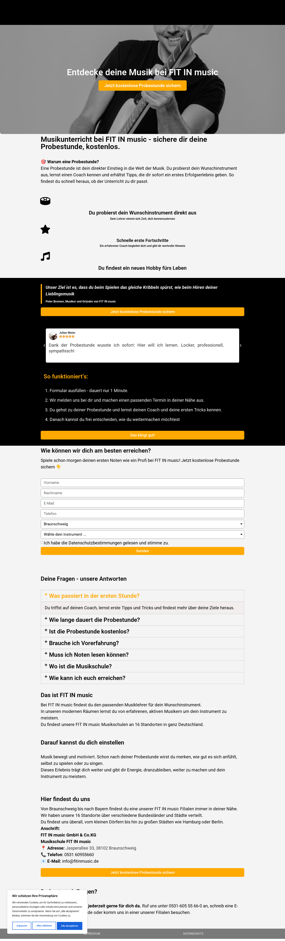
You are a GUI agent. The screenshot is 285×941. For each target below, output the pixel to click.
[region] (47, 912)
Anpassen (21, 925)
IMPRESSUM (91, 936)
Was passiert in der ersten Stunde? (94, 598)
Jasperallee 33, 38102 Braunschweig (101, 850)
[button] (44, 345)
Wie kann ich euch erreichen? (87, 680)
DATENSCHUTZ (193, 936)
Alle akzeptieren (69, 925)
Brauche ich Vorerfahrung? (84, 645)
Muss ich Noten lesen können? (89, 656)
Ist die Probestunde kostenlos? (89, 633)
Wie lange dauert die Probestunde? (94, 622)
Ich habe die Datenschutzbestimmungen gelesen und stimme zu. (106, 544)
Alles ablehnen (43, 925)
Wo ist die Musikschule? (80, 668)
